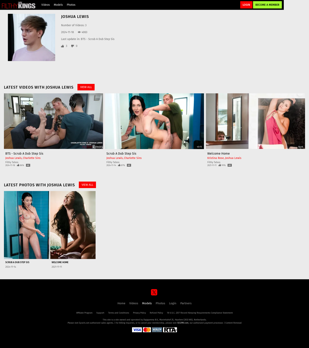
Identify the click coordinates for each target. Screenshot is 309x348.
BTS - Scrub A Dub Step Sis (97, 39)
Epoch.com (84, 323)
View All (86, 87)
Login (246, 4)
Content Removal (233, 323)
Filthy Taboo (11, 162)
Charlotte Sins (32, 158)
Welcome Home (218, 153)
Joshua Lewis (13, 158)
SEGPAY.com (182, 323)
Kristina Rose (215, 158)
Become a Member (267, 4)
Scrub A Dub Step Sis (121, 153)
